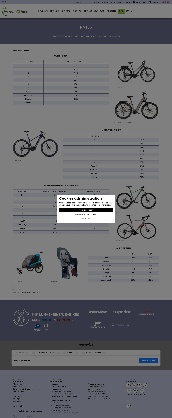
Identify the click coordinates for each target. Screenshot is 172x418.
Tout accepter (86, 210)
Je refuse (86, 218)
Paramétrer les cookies (86, 214)
